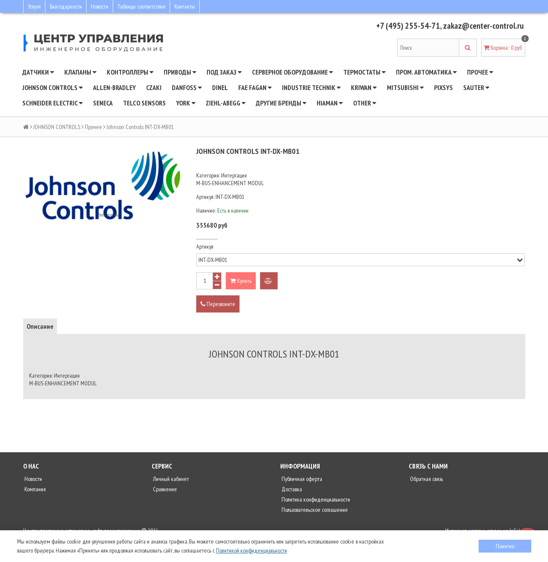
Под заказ (224, 72)
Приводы (180, 72)
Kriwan (364, 87)
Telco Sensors (144, 103)
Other (364, 103)
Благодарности (66, 6)
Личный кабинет (170, 479)
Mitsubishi (405, 87)
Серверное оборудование (292, 72)
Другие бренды (281, 103)
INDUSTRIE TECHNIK (311, 87)
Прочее (480, 72)
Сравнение (164, 489)
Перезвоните (218, 304)
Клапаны (80, 72)
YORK (185, 103)
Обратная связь (426, 479)
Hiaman (330, 103)
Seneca (103, 103)
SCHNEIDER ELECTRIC (52, 103)
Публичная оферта (301, 479)
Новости (99, 6)
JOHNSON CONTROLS (52, 87)
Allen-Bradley (114, 87)
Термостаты (364, 72)
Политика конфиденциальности (315, 499)
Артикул (204, 246)
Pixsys (443, 87)
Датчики (38, 72)
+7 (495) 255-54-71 (407, 25)
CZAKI (154, 87)
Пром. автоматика (426, 72)
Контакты (184, 6)
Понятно (505, 546)
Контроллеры (130, 72)
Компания (34, 489)
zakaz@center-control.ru (483, 25)
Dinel (220, 87)
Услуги (34, 6)
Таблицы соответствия (141, 6)
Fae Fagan (255, 87)
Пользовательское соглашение (314, 510)
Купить (241, 281)
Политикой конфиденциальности (251, 550)
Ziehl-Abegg (226, 103)
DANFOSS (187, 87)
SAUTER (476, 87)
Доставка (291, 489)
